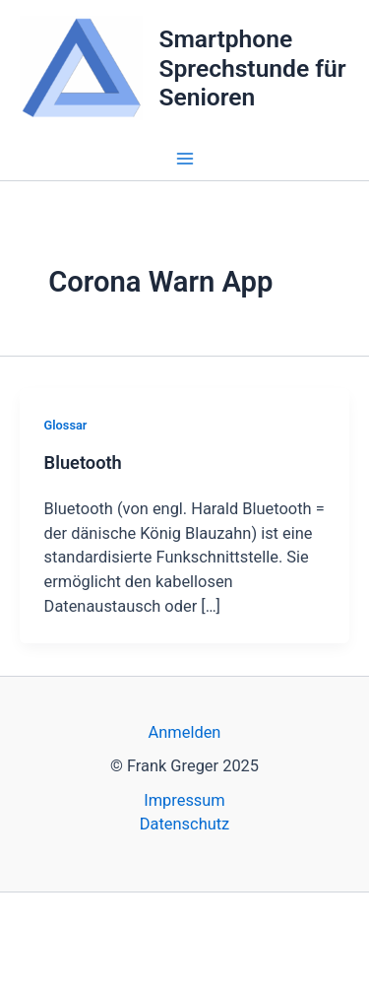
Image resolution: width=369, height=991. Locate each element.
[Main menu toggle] (184, 159)
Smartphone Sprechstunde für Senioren (251, 68)
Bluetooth (83, 462)
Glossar (66, 425)
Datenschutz (184, 824)
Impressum (184, 800)
